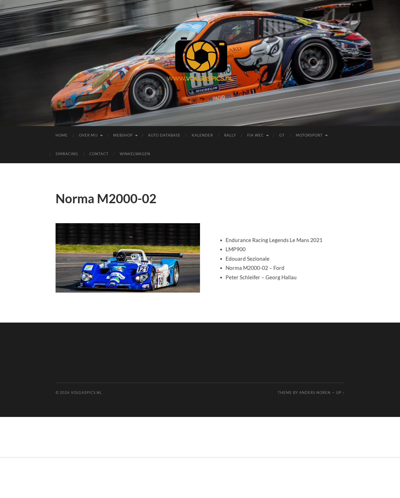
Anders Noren (315, 392)
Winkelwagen (135, 154)
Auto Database (164, 135)
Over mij (88, 135)
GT (282, 135)
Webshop (123, 135)
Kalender (202, 135)
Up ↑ (340, 392)
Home (62, 135)
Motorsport (309, 135)
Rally (230, 135)
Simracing (67, 154)
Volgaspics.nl (86, 392)
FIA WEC (255, 135)
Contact (99, 154)
